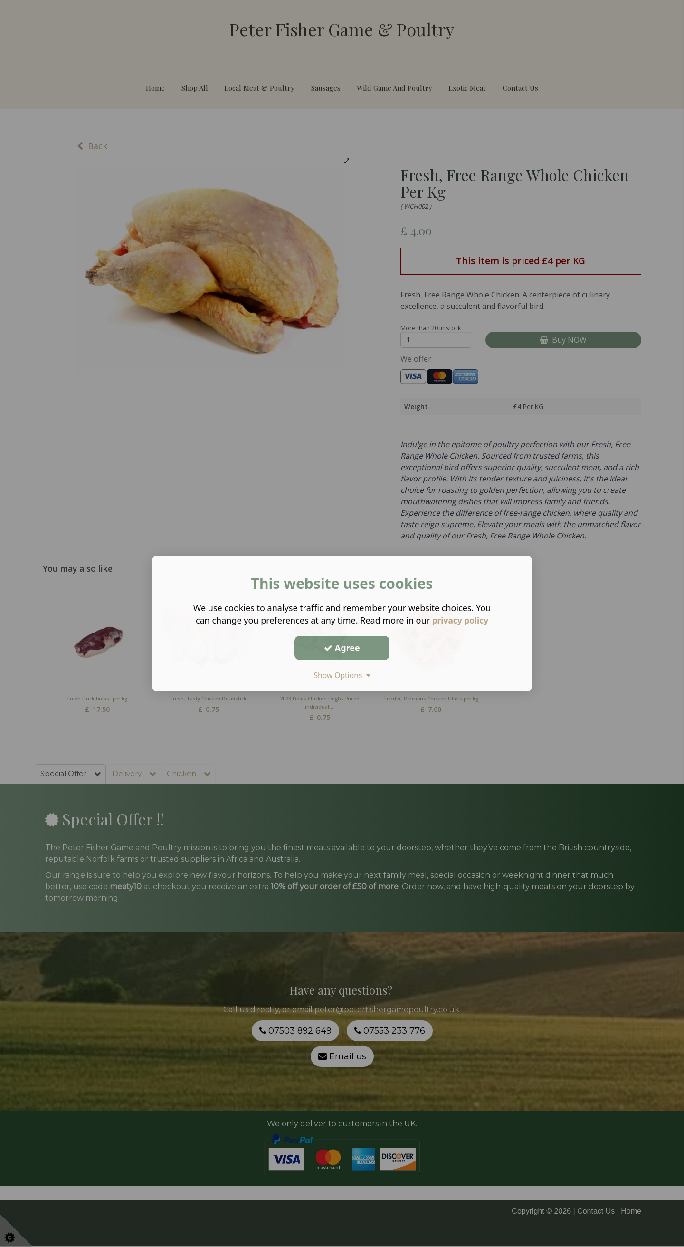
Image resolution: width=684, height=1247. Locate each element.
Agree (342, 647)
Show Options (342, 675)
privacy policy (460, 620)
